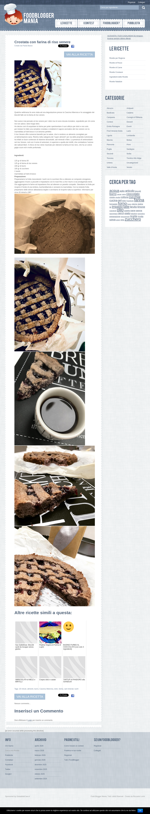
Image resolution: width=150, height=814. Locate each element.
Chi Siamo (9, 746)
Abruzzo (110, 108)
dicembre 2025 (40, 765)
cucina (113, 200)
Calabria (130, 113)
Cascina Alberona (46, 689)
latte (126, 206)
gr (110, 207)
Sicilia (129, 154)
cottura (124, 197)
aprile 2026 (39, 746)
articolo (129, 190)
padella (127, 211)
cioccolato (133, 193)
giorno (134, 204)
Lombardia (131, 135)
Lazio (129, 131)
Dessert (130, 122)
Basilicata (110, 113)
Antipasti (130, 108)
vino (122, 220)
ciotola (112, 197)
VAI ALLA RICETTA (79, 54)
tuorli (76, 689)
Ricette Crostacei (116, 72)
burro (36, 689)
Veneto (129, 167)
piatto (127, 213)
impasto (117, 206)
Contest (110, 122)
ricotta (140, 216)
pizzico (134, 213)
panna (139, 210)
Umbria (109, 163)
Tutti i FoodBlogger (71, 760)
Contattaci (9, 760)
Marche (110, 140)
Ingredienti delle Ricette (118, 77)
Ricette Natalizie (115, 82)
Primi (129, 145)
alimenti (30, 689)
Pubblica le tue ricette (72, 751)
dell (120, 200)
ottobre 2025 (40, 774)
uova (112, 219)
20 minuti (22, 689)
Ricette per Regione (117, 58)
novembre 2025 (41, 769)
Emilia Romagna (113, 126)
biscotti (138, 191)
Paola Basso (27, 46)
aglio (122, 191)
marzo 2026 (39, 751)
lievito (133, 206)
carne (124, 194)
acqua (114, 191)
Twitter (7, 769)
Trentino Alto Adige (134, 158)
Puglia (109, 149)
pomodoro (141, 213)
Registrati (131, 2)
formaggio (113, 204)
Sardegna (130, 149)
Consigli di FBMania (134, 117)
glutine (140, 204)
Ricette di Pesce (115, 63)
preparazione (114, 217)
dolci (56, 689)
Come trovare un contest (74, 746)
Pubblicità (9, 755)
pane (132, 210)
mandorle (112, 211)
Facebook (130, 201)
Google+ (8, 774)
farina (61, 689)
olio (120, 209)
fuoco (129, 204)
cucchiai (134, 197)
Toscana (110, 158)
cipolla (117, 197)
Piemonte (110, 145)
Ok (140, 811)
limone (141, 206)
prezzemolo (125, 216)
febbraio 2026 (40, 755)
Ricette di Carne (115, 68)
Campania (111, 117)
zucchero (133, 219)
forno (122, 203)
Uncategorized (132, 163)
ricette (133, 216)
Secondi (110, 154)
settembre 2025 (41, 779)
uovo (118, 220)
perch (121, 213)
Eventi (129, 126)
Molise (129, 140)
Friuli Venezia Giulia (114, 131)
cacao (119, 194)
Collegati (141, 2)
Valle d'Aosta (112, 167)
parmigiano (113, 213)
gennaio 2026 (40, 760)
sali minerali (69, 689)
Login (30, 720)
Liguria (109, 135)
